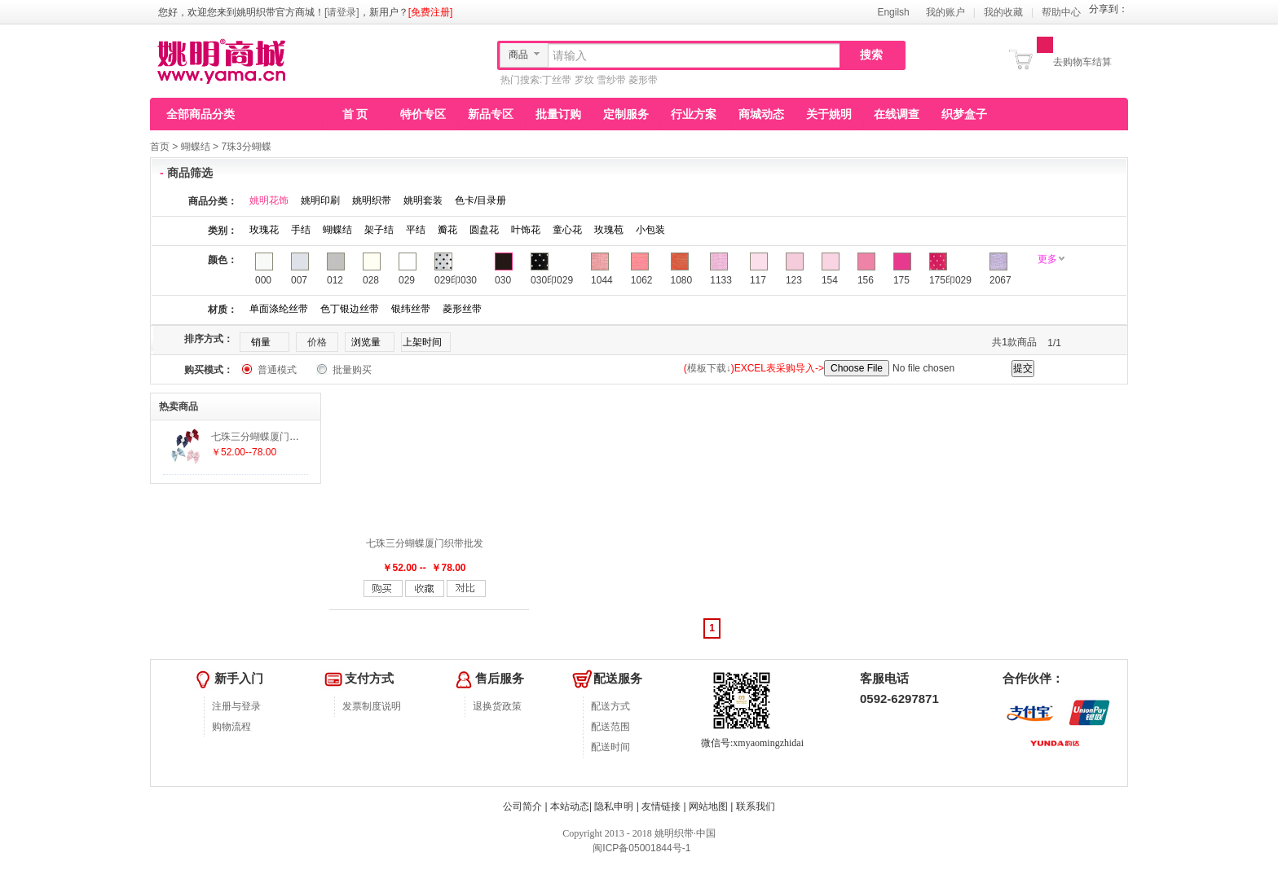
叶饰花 (525, 229)
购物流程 (231, 726)
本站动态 (569, 806)
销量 (261, 342)
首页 (160, 146)
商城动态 (761, 114)
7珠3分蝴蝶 (246, 146)
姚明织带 (371, 200)
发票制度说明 (371, 706)
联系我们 (755, 806)
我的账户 (945, 12)
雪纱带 (611, 80)
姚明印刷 (320, 200)
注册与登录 (236, 706)
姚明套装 (423, 200)
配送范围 (610, 726)
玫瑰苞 (609, 229)
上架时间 (422, 342)
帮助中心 (1061, 12)
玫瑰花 (264, 229)
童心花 (567, 229)
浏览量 (366, 342)
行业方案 (693, 114)
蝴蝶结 (195, 146)
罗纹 (584, 80)
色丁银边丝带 (349, 308)
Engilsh (893, 12)
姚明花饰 (269, 200)
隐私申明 (613, 806)
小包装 (650, 229)
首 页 (355, 114)
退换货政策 (497, 706)
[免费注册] (430, 12)
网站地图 (708, 806)
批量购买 (352, 370)
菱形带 (643, 80)
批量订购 (558, 114)
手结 (301, 229)
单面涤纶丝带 (278, 308)
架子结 (379, 229)
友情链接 (661, 806)
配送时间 (610, 747)
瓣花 (447, 229)
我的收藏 (1003, 12)
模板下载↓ (709, 368)
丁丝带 (556, 80)
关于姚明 (829, 114)
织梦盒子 (964, 114)
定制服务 (626, 114)
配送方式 (610, 706)
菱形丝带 (462, 308)
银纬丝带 (410, 308)
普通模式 (277, 370)
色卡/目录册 (480, 200)
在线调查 (896, 114)
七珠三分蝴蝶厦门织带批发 (424, 543)
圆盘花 (484, 229)
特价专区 (423, 114)
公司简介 (522, 806)
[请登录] (341, 12)
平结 (415, 229)
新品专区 (490, 114)
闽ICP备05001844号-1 (640, 848)
